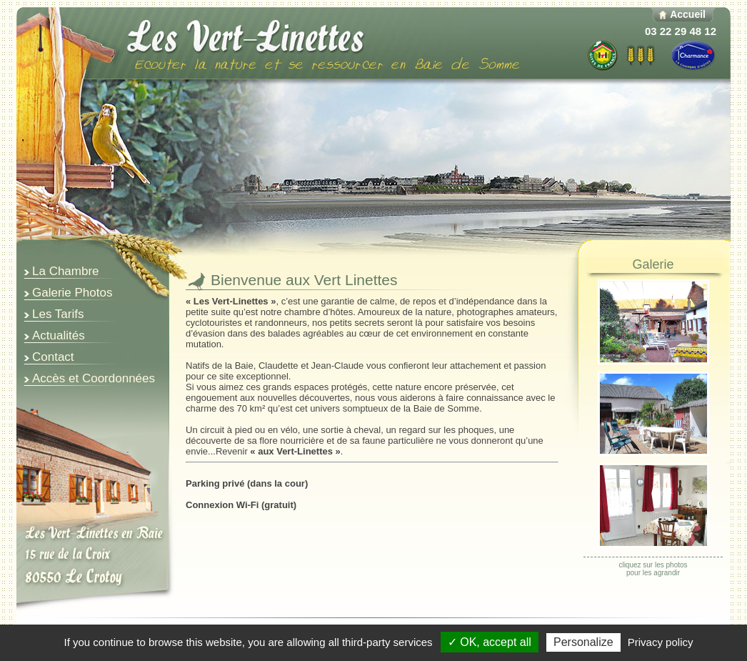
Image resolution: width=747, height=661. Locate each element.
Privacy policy (660, 642)
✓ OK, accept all (489, 642)
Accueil (688, 14)
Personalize (583, 642)
